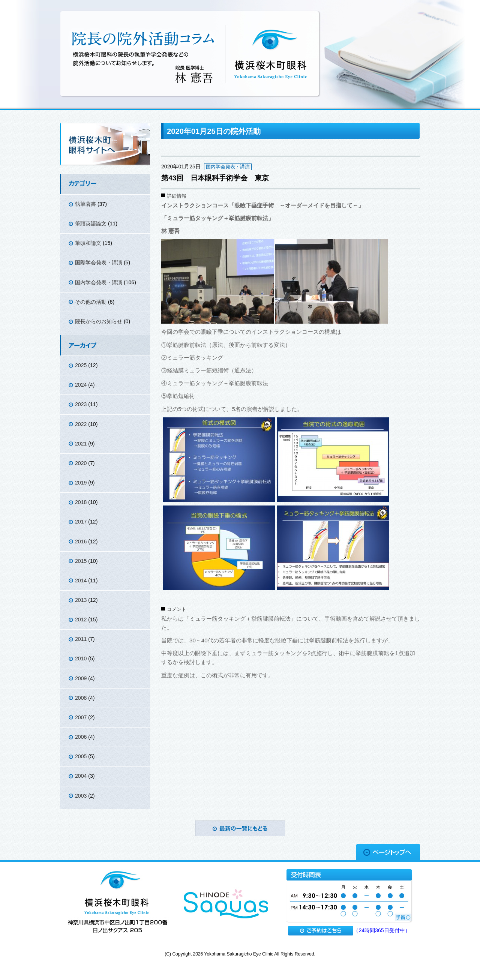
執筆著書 (85, 204)
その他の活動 (90, 302)
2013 (81, 600)
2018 (81, 502)
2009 (81, 678)
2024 (81, 385)
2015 (81, 561)
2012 (81, 619)
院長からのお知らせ (98, 321)
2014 (81, 581)
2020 (81, 463)
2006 (81, 737)
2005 (81, 756)
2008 (81, 698)
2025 (81, 365)
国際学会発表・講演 (98, 263)
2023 (81, 404)
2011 (81, 639)
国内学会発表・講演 (98, 282)
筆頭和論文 (88, 243)
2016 (81, 541)
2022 (81, 424)
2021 (81, 444)
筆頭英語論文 (90, 223)
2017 (81, 522)
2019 (81, 483)
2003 (81, 796)
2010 (81, 659)
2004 (81, 776)
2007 (81, 717)
